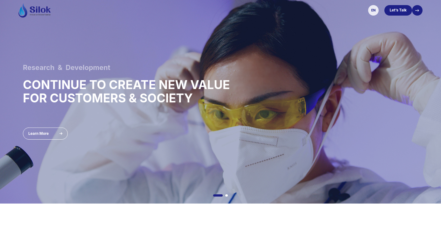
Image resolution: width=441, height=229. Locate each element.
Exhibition (203, 10)
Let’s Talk (398, 10)
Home (120, 10)
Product (160, 10)
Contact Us (316, 10)
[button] (218, 195)
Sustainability (268, 10)
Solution (181, 10)
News (245, 10)
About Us (139, 10)
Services (226, 10)
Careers (294, 10)
